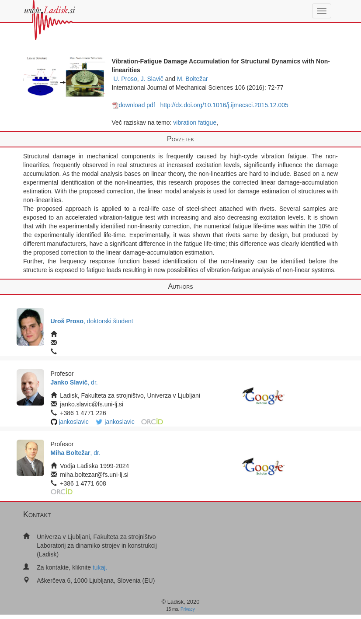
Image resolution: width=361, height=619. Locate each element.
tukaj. (100, 567)
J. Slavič (152, 78)
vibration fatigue (194, 122)
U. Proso (125, 78)
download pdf (133, 104)
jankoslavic (73, 421)
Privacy (187, 609)
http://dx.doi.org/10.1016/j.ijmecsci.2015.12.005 (224, 104)
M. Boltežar (192, 78)
